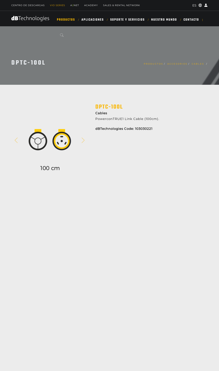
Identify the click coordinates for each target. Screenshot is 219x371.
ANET (74, 5)
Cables (198, 63)
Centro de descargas (28, 5)
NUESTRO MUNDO (164, 19)
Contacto (191, 19)
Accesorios (177, 63)
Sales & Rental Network (121, 5)
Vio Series (57, 5)
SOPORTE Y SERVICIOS (127, 19)
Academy (91, 5)
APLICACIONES (92, 19)
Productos (66, 19)
